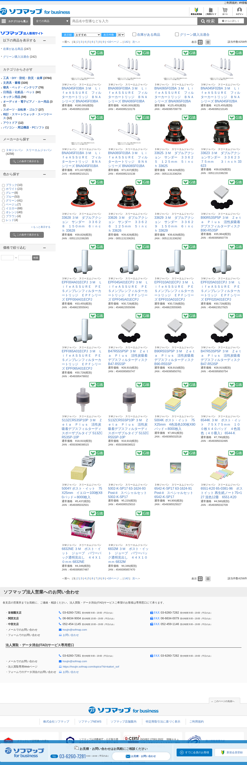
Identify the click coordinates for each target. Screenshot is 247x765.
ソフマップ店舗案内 (123, 721)
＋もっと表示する (40, 227)
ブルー (13, 196)
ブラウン (13, 216)
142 (126, 41)
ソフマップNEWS (89, 721)
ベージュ (13, 204)
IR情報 (243, 2)
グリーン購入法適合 (20, 56)
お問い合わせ (71, 635)
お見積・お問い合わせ (141, 756)
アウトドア (13, 122)
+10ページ (112, 41)
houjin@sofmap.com (75, 629)
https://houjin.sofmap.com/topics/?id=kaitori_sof (91, 666)
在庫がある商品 (17, 48)
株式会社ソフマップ (56, 721)
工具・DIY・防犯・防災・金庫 (27, 78)
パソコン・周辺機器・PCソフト (26, 127)
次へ (135, 41)
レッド (12, 220)
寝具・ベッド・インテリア (23, 87)
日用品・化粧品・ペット (22, 92)
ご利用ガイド (210, 13)
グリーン (14, 200)
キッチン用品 (14, 96)
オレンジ (14, 212)
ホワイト (14, 188)
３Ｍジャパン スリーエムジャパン (81, 84)
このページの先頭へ (224, 701)
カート (225, 13)
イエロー (14, 208)
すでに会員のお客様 (197, 752)
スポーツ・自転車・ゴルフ (23, 109)
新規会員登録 (196, 13)
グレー (12, 192)
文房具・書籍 (15, 82)
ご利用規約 (231, 2)
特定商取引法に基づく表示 (163, 721)
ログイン (239, 13)
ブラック (14, 185)
